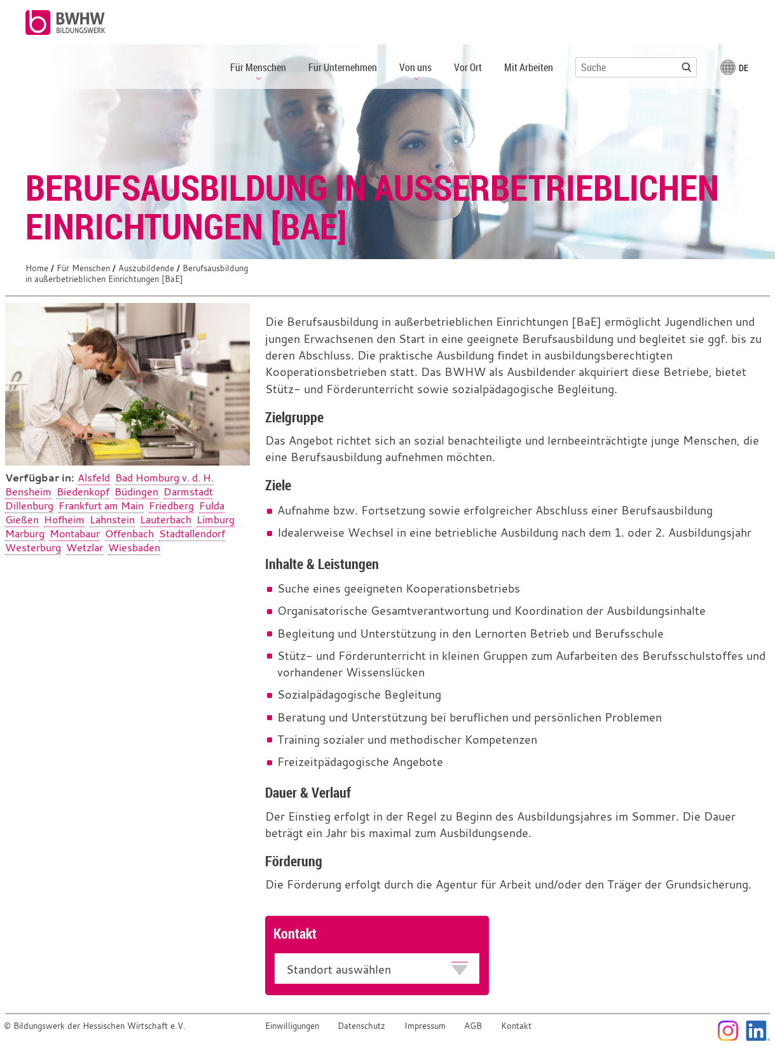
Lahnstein (112, 519)
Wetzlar (84, 547)
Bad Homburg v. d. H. (164, 478)
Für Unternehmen (342, 67)
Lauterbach (165, 519)
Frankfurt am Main (101, 506)
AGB (473, 1026)
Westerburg (33, 547)
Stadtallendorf (192, 533)
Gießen (22, 519)
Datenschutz (361, 1026)
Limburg (215, 519)
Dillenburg (29, 506)
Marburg (25, 533)
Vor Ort (468, 67)
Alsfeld (94, 478)
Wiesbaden (134, 547)
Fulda (211, 506)
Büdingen (136, 492)
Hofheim (64, 519)
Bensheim (28, 492)
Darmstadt (188, 492)
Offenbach (129, 533)
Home (36, 268)
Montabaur (75, 533)
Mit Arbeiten (528, 67)
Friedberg (171, 506)
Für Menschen (83, 268)
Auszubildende (146, 268)
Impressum (425, 1026)
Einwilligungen (292, 1026)
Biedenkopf (83, 492)
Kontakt (516, 1026)
